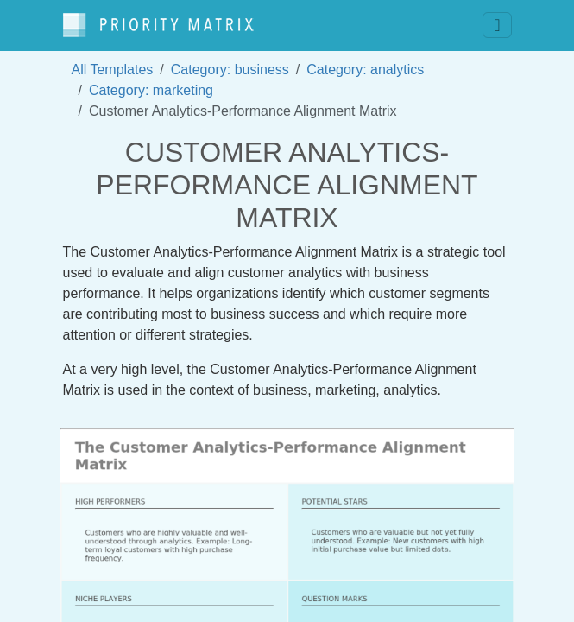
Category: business (230, 69)
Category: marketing (151, 90)
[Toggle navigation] (497, 25)
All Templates (113, 69)
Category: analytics (365, 69)
